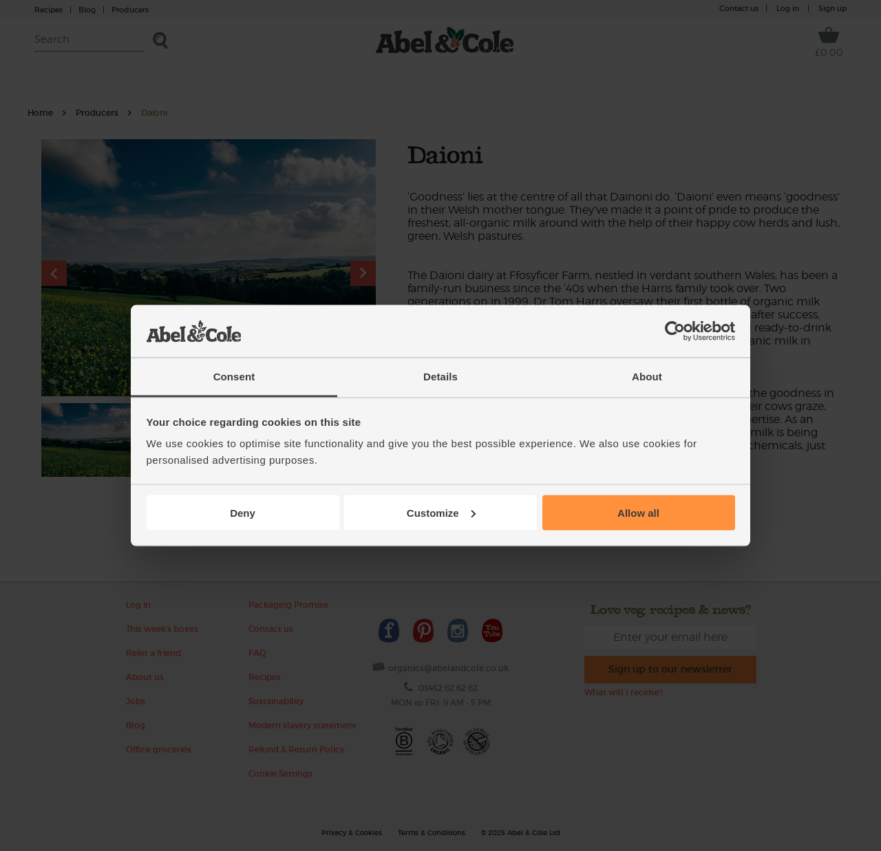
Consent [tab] (234, 376)
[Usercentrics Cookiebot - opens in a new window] (675, 331)
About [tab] (647, 376)
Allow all (638, 512)
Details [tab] (440, 376)
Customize (441, 512)
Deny (242, 512)
